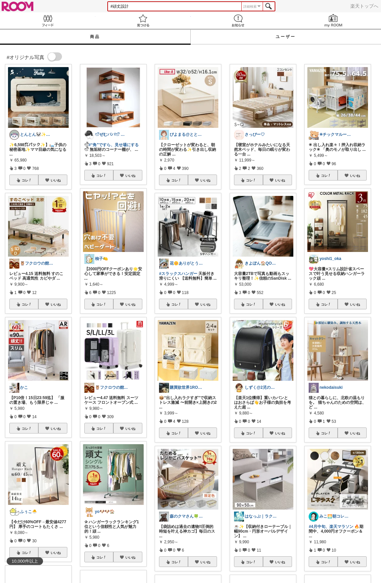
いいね (56, 180)
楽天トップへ (364, 6)
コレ (27, 180)
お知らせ (238, 20)
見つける (143, 20)
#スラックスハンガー (178, 273)
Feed (47, 20)
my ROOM (333, 20)
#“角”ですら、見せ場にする (114, 144)
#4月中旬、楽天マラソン (331, 526)
